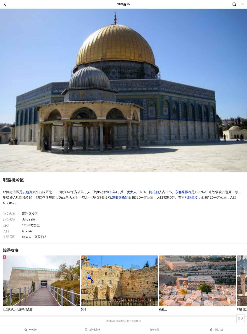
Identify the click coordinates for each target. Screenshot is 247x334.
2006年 (110, 192)
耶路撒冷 (191, 197)
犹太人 (132, 192)
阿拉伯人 (155, 192)
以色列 (27, 192)
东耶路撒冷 (183, 192)
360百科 (123, 4)
